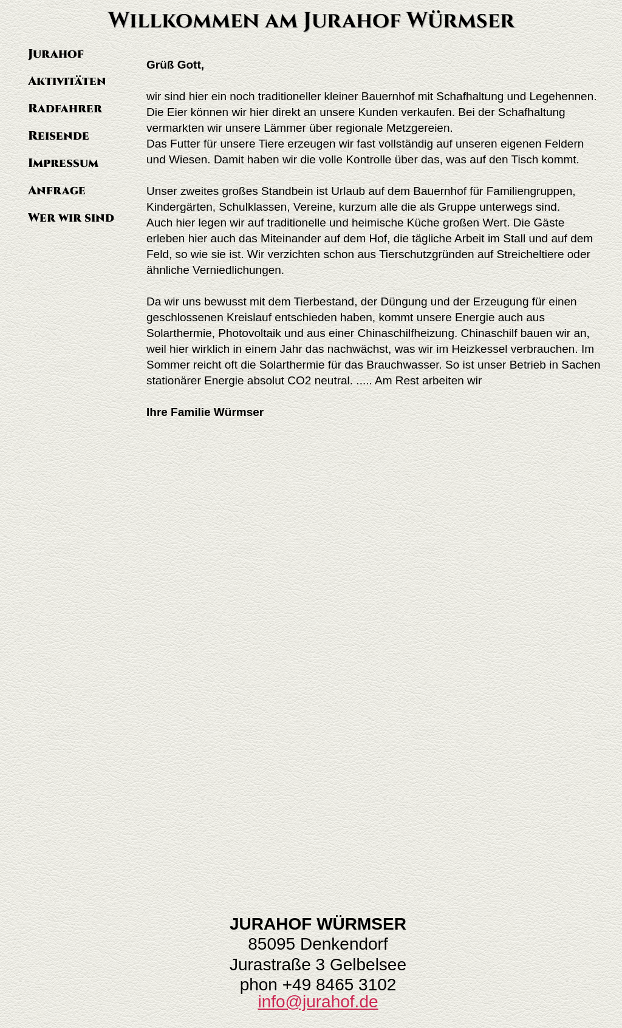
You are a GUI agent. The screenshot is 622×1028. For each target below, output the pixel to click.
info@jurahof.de (318, 1001)
